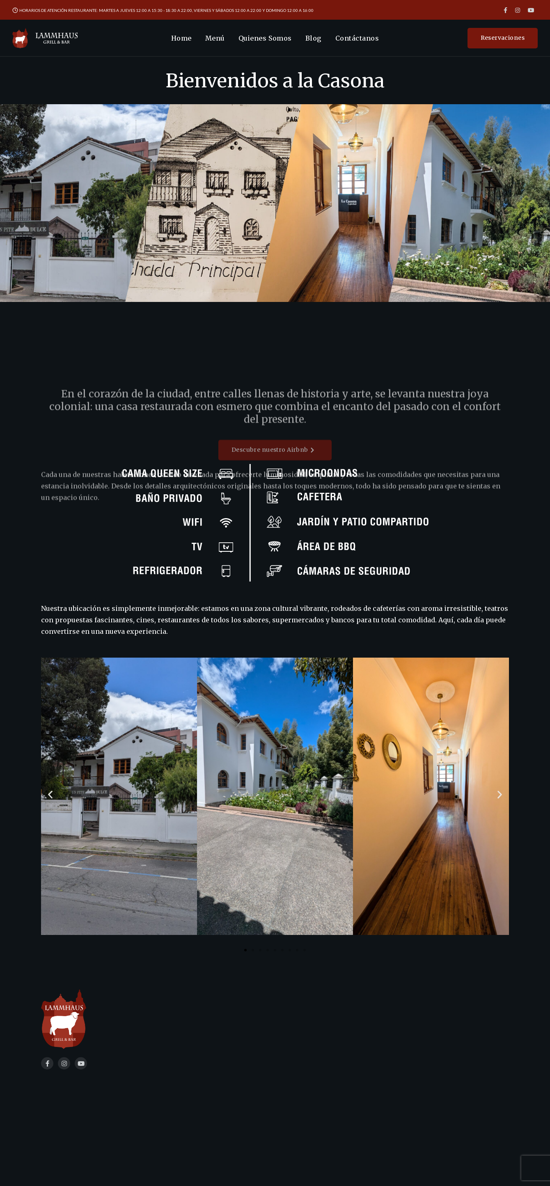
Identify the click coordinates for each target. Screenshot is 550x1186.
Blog (313, 38)
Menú (215, 38)
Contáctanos (357, 38)
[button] (50, 795)
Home (181, 38)
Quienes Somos (265, 38)
